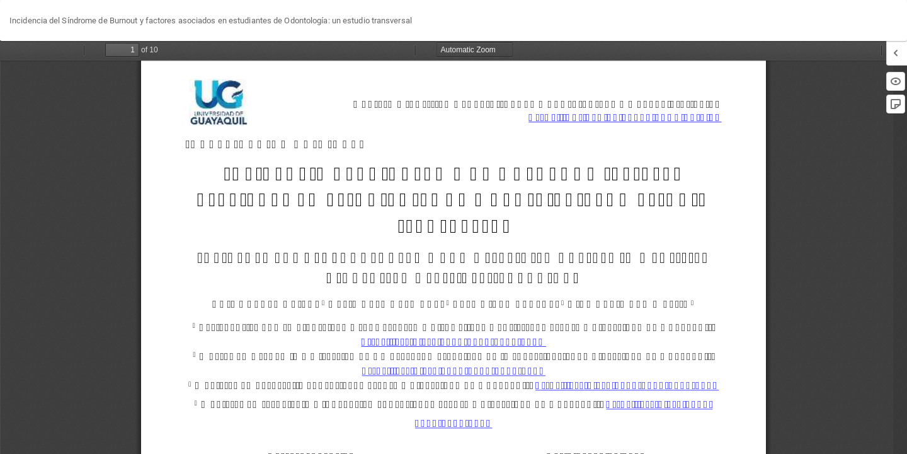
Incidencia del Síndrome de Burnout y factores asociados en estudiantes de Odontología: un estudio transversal (210, 20)
